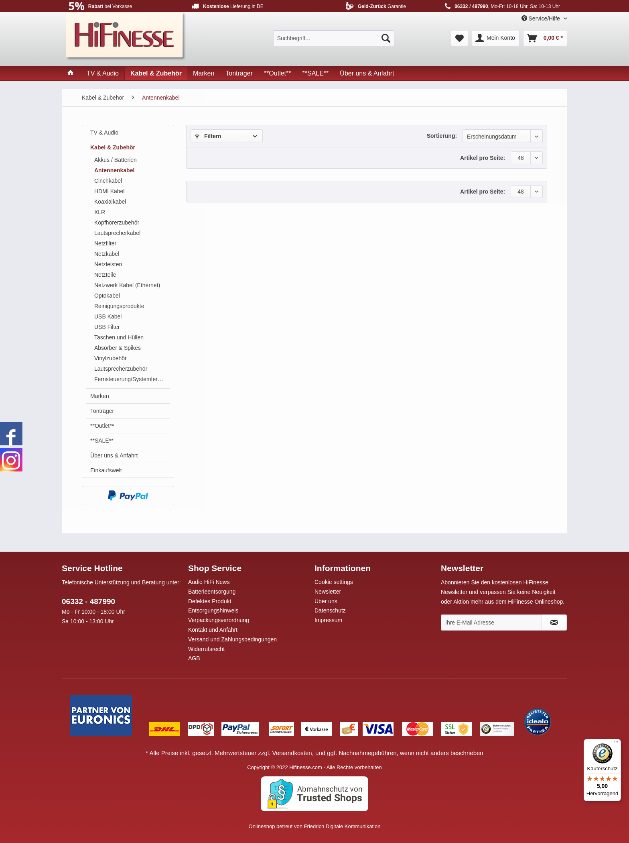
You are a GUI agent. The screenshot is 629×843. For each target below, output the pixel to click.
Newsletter (327, 591)
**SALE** (102, 440)
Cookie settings (333, 582)
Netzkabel (106, 254)
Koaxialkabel (110, 201)
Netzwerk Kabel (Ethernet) (127, 285)
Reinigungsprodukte (119, 306)
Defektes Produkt (209, 601)
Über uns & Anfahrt (114, 455)
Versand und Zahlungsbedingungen (232, 639)
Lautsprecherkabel (117, 233)
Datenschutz (330, 610)
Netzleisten (108, 264)
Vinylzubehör (110, 358)
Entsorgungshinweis (213, 610)
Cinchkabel (108, 181)
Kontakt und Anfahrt (212, 630)
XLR (99, 212)
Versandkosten (292, 752)
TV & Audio (104, 132)
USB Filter (107, 327)
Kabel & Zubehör (112, 147)
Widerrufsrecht (206, 649)
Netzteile (105, 274)
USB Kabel (108, 316)
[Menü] (616, 744)
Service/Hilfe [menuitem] (541, 18)
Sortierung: (442, 136)
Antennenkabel (114, 170)
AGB (194, 658)
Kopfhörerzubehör (116, 222)
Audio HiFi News (208, 582)
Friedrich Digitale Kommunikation (342, 826)
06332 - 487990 (88, 601)
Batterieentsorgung (211, 591)
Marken (99, 396)
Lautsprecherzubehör (120, 368)
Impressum (328, 620)
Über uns (325, 601)
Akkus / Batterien (115, 160)
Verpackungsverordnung (218, 620)
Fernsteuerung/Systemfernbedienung (132, 379)
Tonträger (102, 411)
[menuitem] (333, 38)
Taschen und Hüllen (119, 337)
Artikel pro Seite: (482, 158)
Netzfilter (105, 243)
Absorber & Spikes (117, 348)
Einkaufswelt (106, 470)
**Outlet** (102, 426)
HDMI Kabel (109, 191)
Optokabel (107, 295)
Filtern (208, 136)
